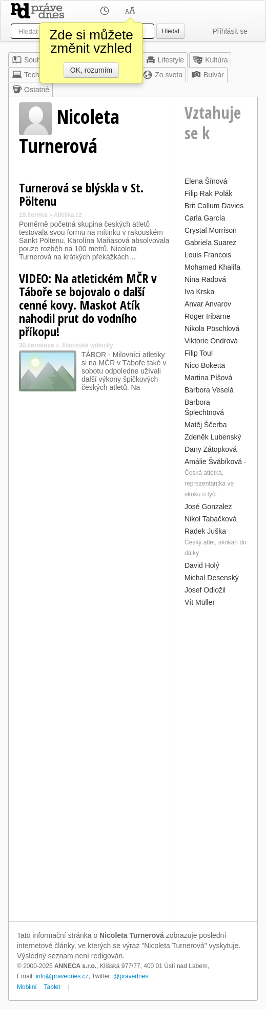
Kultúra (210, 60)
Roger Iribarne (208, 316)
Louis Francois (208, 255)
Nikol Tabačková (211, 519)
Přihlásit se (230, 31)
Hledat (170, 31)
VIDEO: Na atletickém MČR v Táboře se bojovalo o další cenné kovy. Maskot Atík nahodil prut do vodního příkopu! (88, 305)
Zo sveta (162, 75)
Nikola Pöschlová (212, 328)
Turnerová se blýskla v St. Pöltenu (81, 194)
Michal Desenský (212, 578)
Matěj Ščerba (206, 425)
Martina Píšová (208, 378)
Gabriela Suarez (210, 242)
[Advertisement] (216, 762)
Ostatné (30, 89)
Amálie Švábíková (213, 461)
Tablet (52, 987)
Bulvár (207, 75)
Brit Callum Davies (214, 206)
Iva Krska (199, 292)
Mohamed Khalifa (212, 267)
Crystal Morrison (211, 230)
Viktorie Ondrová (211, 341)
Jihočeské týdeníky (87, 345)
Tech (25, 75)
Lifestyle (165, 60)
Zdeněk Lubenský (213, 437)
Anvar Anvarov (208, 304)
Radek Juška (205, 531)
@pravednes (130, 976)
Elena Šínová (206, 181)
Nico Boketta (205, 365)
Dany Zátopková (211, 449)
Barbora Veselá (209, 390)
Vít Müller (200, 602)
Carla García (205, 218)
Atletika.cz (68, 214)
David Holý (202, 565)
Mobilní (27, 987)
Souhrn (29, 60)
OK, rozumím (91, 70)
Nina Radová (205, 279)
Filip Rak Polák (208, 193)
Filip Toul (199, 353)
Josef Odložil (205, 590)
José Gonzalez (208, 506)
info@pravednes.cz (62, 976)
